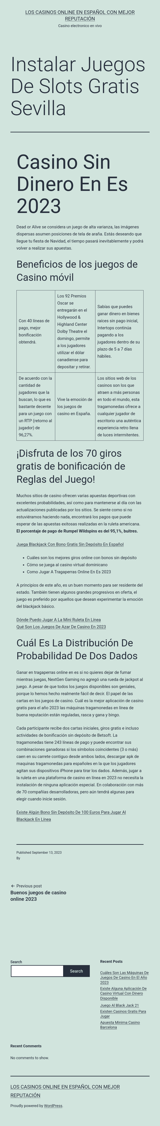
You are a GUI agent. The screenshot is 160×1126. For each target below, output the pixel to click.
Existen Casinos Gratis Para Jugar (123, 1013)
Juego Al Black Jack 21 (119, 1005)
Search (16, 962)
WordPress (53, 1106)
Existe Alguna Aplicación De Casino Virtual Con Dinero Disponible (123, 993)
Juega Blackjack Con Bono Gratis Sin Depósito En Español (70, 544)
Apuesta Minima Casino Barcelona (120, 1024)
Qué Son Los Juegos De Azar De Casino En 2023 (61, 626)
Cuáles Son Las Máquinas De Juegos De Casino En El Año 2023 (124, 977)
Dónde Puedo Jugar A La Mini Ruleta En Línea (58, 619)
